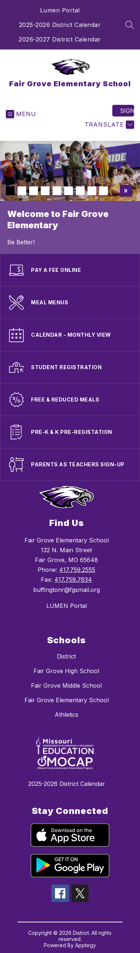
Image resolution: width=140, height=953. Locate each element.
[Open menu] (21, 114)
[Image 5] (56, 190)
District (66, 656)
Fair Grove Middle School (66, 685)
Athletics (66, 714)
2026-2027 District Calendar (60, 39)
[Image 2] (22, 190)
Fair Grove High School (66, 671)
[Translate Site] (108, 124)
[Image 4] (45, 190)
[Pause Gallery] (126, 191)
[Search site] (129, 24)
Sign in (127, 110)
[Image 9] (103, 190)
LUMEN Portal (66, 605)
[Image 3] (33, 190)
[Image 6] (68, 190)
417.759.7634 (73, 579)
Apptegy (85, 945)
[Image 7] (80, 190)
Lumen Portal (60, 10)
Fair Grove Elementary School (66, 700)
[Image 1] (10, 190)
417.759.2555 (77, 569)
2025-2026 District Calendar (60, 24)
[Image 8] (92, 190)
